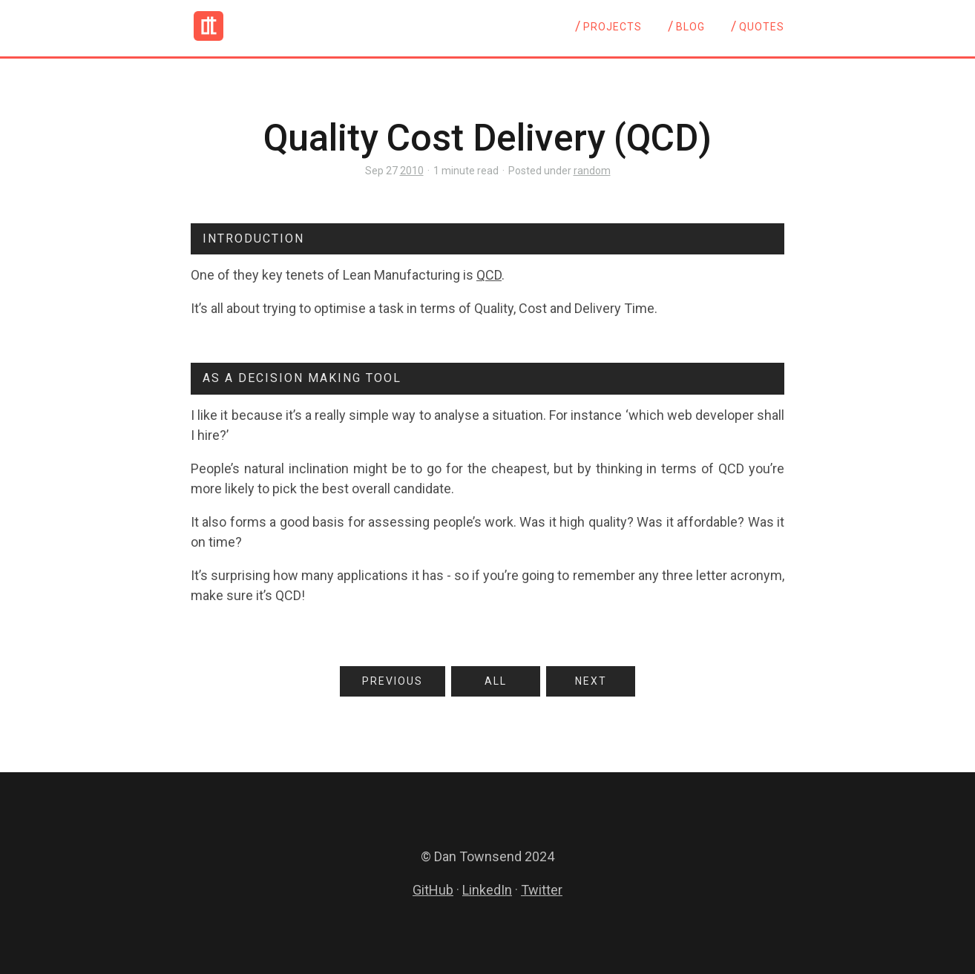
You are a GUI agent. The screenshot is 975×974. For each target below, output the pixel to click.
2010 (412, 171)
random (592, 171)
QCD (489, 275)
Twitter (541, 890)
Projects (612, 27)
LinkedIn (487, 890)
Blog (690, 27)
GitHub (433, 890)
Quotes (761, 27)
